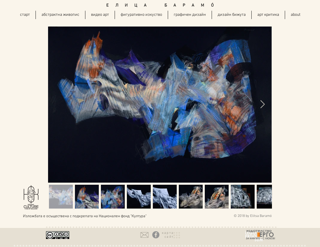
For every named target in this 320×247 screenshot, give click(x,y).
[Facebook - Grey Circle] (155, 234)
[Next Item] (262, 104)
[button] (168, 235)
